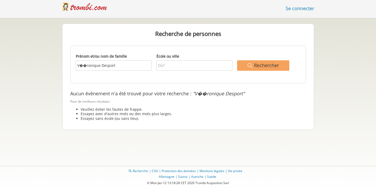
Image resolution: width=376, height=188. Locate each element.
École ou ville (167, 56)
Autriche (197, 176)
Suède (211, 176)
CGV (155, 171)
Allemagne (166, 176)
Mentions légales (211, 171)
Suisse (182, 176)
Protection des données (179, 171)
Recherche (140, 171)
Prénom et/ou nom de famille (101, 56)
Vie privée (235, 171)
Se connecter (300, 8)
